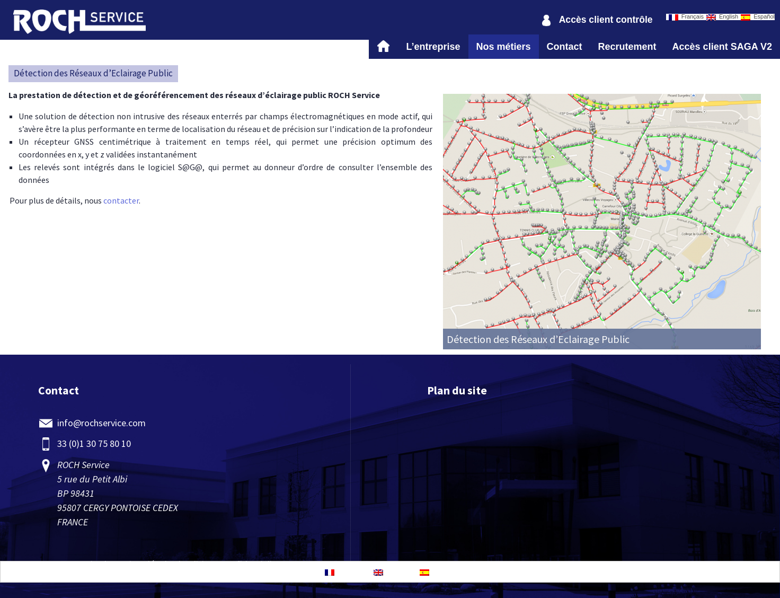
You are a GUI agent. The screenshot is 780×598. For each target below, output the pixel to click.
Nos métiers (503, 46)
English (722, 17)
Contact (564, 46)
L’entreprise (433, 46)
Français (686, 17)
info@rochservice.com (101, 423)
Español (758, 17)
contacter (121, 200)
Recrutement (627, 46)
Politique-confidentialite (231, 564)
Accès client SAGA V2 (722, 46)
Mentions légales (142, 564)
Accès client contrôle (606, 19)
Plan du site (457, 390)
